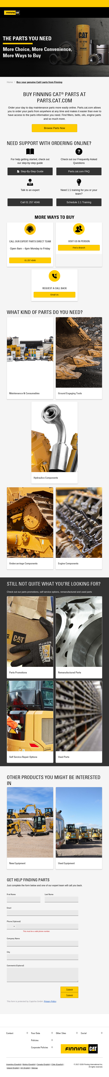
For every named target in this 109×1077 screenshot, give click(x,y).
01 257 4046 (30, 260)
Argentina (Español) (13, 1064)
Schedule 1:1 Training (79, 202)
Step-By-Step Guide (30, 171)
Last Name (49, 894)
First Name (11, 894)
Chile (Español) (57, 1064)
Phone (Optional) (14, 921)
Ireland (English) (13, 1068)
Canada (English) (43, 1064)
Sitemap (35, 1068)
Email (9, 908)
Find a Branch (79, 248)
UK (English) (25, 1068)
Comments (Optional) (15, 966)
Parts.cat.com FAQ (79, 171)
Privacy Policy (50, 1001)
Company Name (13, 938)
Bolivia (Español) (29, 1064)
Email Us (54, 295)
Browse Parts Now (54, 128)
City (8, 952)
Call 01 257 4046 (30, 202)
